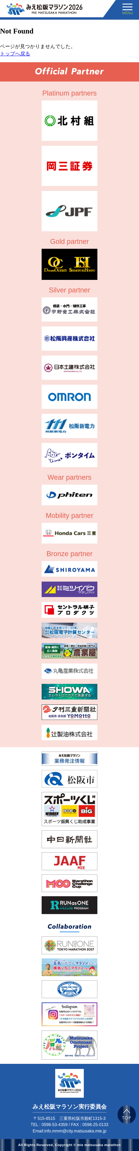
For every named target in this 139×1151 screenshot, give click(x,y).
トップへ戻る (15, 53)
